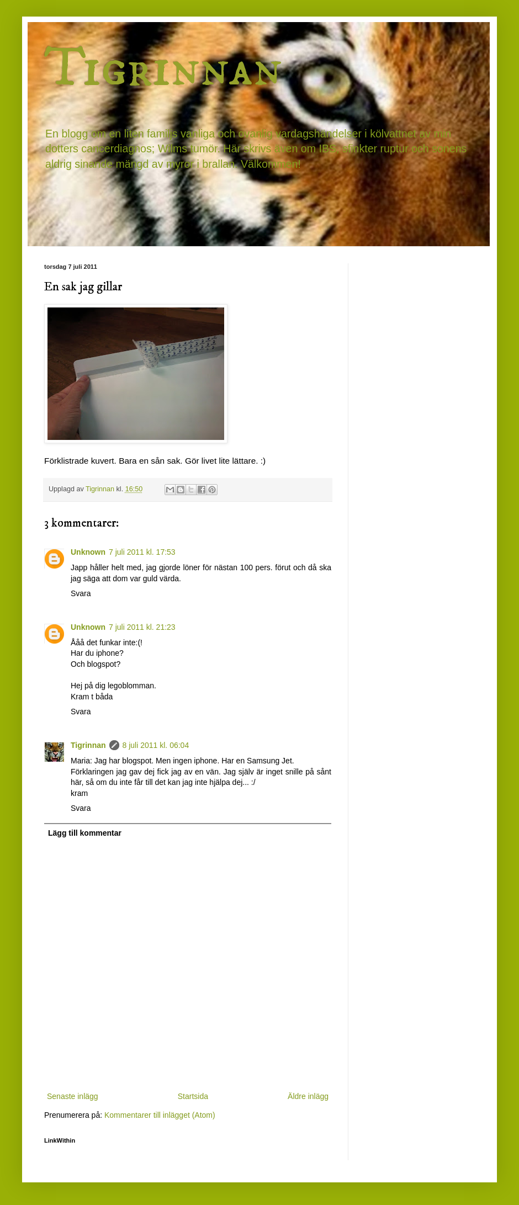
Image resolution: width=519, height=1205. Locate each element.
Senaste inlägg (72, 1096)
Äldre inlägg (308, 1096)
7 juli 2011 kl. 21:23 (142, 627)
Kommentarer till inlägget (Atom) (159, 1115)
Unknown (88, 552)
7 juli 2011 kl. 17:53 (142, 552)
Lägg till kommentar (84, 833)
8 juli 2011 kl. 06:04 (156, 745)
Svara (81, 593)
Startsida (193, 1096)
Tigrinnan (163, 68)
